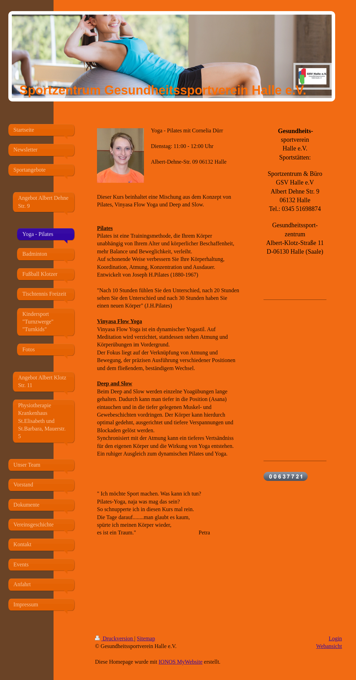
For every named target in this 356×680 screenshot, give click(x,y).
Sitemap (146, 638)
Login (335, 638)
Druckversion (114, 638)
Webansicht (329, 646)
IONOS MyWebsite (180, 662)
